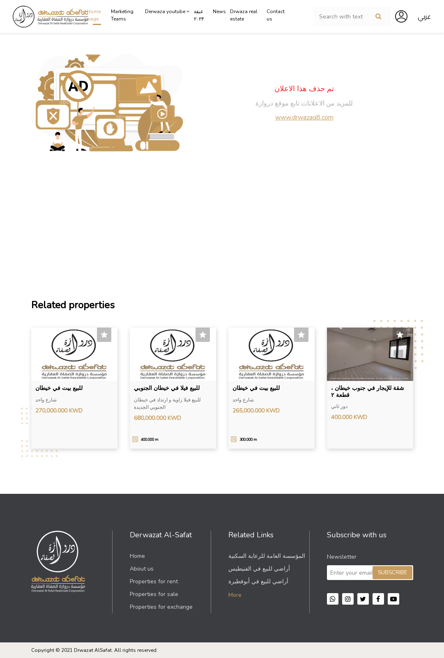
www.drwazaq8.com (304, 117)
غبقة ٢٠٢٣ (199, 15)
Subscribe (392, 572)
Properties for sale (154, 594)
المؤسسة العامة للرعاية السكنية (266, 556)
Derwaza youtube (167, 11)
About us (142, 569)
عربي (424, 16)
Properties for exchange (161, 607)
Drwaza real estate (244, 15)
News (219, 11)
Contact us (276, 15)
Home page (94, 15)
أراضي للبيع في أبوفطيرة (258, 581)
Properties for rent (154, 581)
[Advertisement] (222, 225)
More (235, 595)
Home (137, 556)
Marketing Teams (122, 15)
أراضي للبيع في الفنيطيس (259, 569)
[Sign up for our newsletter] (370, 572)
